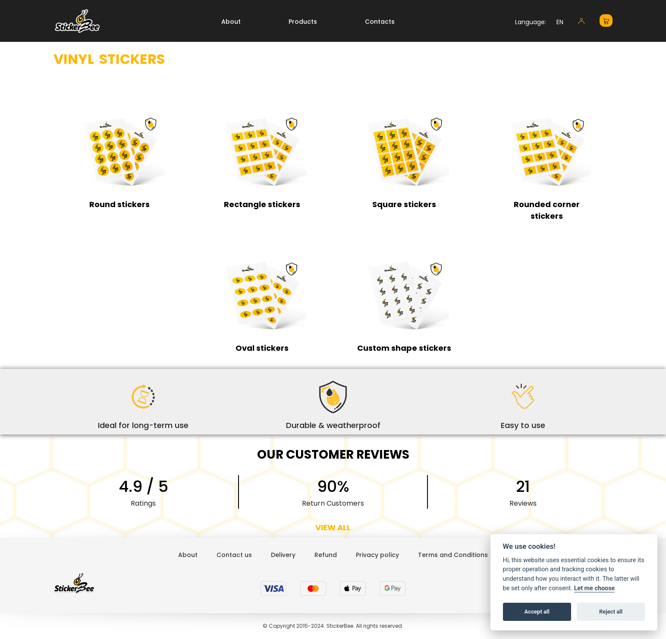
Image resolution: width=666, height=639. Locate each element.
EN (559, 22)
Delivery (283, 555)
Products (303, 21)
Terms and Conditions (453, 555)
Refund (325, 555)
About (231, 21)
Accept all (537, 611)
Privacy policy (377, 555)
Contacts (380, 21)
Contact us (234, 555)
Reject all (610, 611)
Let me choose (594, 588)
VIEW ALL (333, 527)
